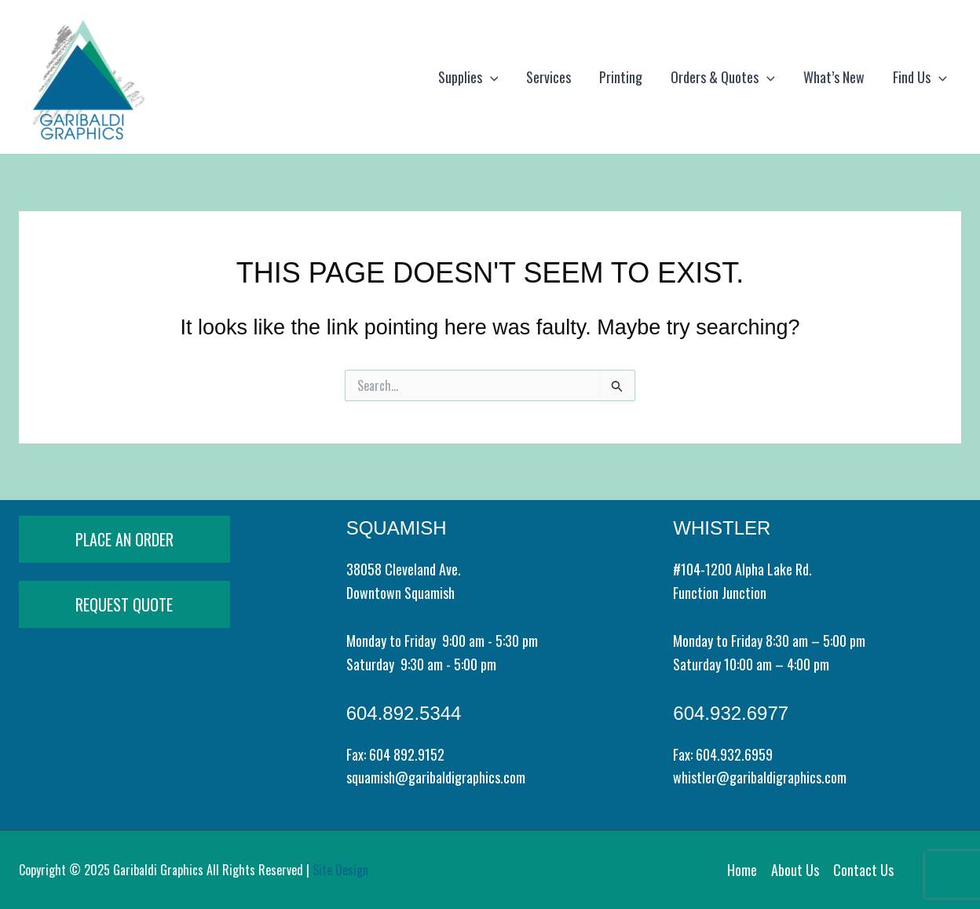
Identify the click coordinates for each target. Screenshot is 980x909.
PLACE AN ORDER (124, 539)
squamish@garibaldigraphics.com (435, 777)
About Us (795, 870)
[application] (490, 77)
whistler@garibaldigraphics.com (760, 777)
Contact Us (863, 870)
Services (548, 77)
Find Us (920, 77)
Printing (620, 77)
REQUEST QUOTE (124, 604)
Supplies (468, 77)
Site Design (340, 869)
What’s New (834, 77)
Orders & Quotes (723, 77)
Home (742, 870)
